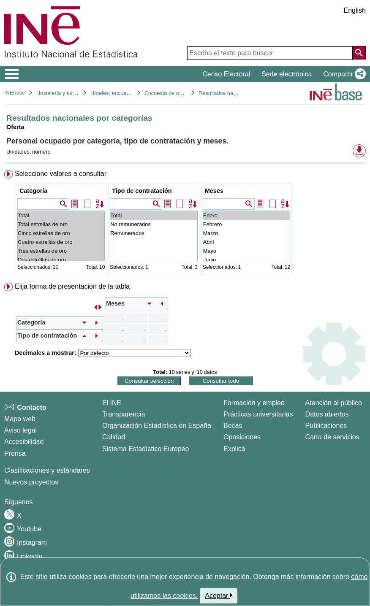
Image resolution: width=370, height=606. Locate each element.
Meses (214, 190)
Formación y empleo (254, 402)
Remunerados (153, 233)
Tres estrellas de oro (61, 250)
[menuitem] (185, 224)
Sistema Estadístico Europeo (145, 448)
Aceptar (218, 595)
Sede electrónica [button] (286, 74)
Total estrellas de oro (61, 224)
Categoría (33, 190)
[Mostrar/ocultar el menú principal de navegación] (12, 74)
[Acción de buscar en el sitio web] (359, 53)
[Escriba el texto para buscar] (270, 53)
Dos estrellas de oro (61, 259)
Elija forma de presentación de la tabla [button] (72, 286)
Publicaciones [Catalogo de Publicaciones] (326, 425)
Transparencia (123, 414)
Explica (234, 448)
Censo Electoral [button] (226, 74)
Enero (246, 215)
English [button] (355, 10)
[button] (343, 74)
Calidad (113, 437)
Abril (246, 242)
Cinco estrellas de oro (61, 233)
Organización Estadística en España (156, 425)
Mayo (246, 250)
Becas (232, 425)
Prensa (15, 453)
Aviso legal (20, 430)
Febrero (246, 224)
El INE (111, 402)
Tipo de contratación (141, 190)
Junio (246, 259)
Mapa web (19, 418)
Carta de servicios (332, 437)
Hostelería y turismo (60, 93)
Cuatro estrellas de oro (61, 242)
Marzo (246, 233)
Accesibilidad (24, 441)
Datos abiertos (327, 414)
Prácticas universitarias (258, 414)
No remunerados (153, 224)
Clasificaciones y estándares (47, 470)
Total (61, 215)
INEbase (14, 92)
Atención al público (333, 402)
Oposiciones (242, 437)
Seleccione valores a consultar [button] (60, 173)
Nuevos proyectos (31, 482)
